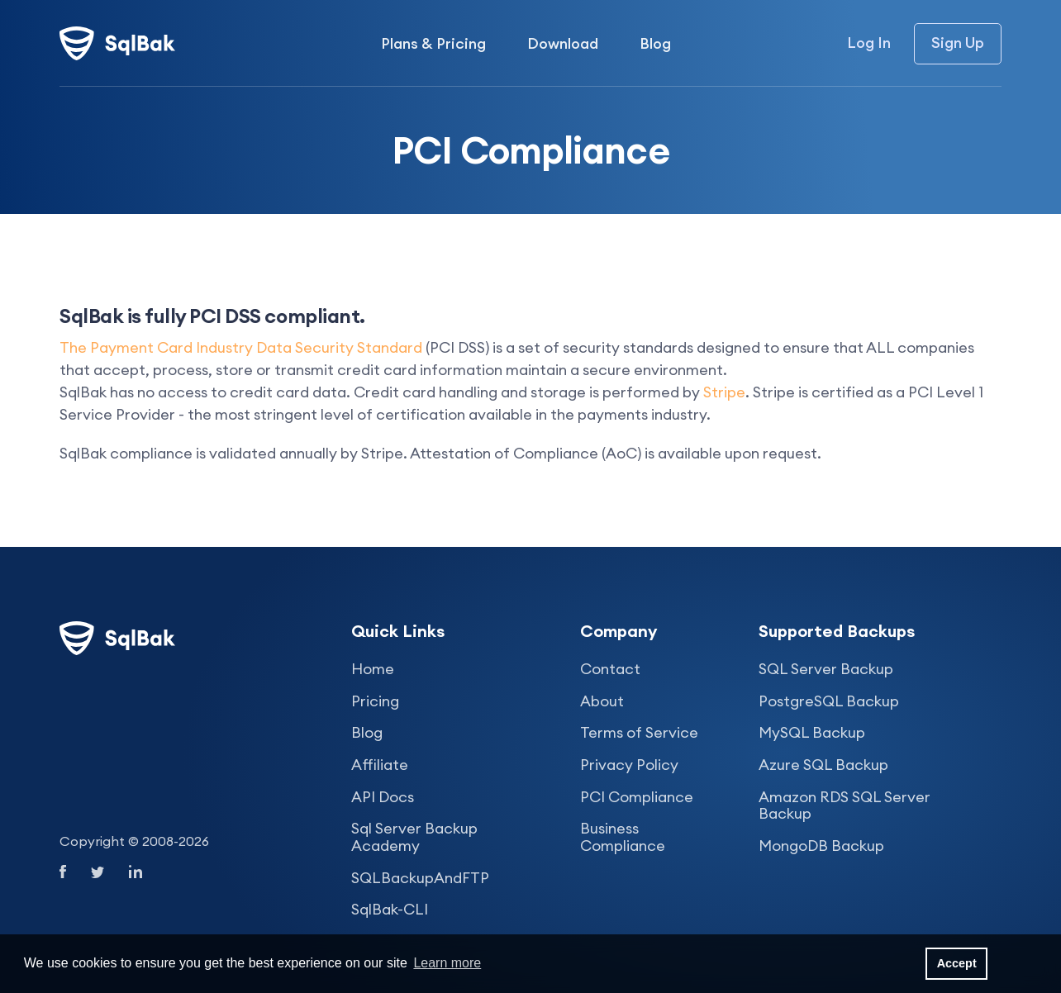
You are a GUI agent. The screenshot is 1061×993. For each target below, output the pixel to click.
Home (372, 668)
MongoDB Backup (821, 845)
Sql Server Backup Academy (414, 837)
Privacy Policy (629, 764)
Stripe (724, 391)
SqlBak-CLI (389, 909)
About (602, 700)
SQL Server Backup (826, 668)
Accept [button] (957, 963)
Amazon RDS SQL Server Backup (844, 805)
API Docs (382, 796)
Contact (610, 668)
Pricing (375, 700)
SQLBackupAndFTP (420, 877)
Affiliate (379, 764)
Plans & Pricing (433, 43)
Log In (869, 43)
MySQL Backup (812, 732)
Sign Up (957, 42)
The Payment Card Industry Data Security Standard (240, 347)
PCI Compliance (636, 796)
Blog (655, 43)
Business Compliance (622, 837)
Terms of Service (639, 732)
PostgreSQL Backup (829, 700)
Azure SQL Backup (823, 764)
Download (562, 43)
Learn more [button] (447, 963)
